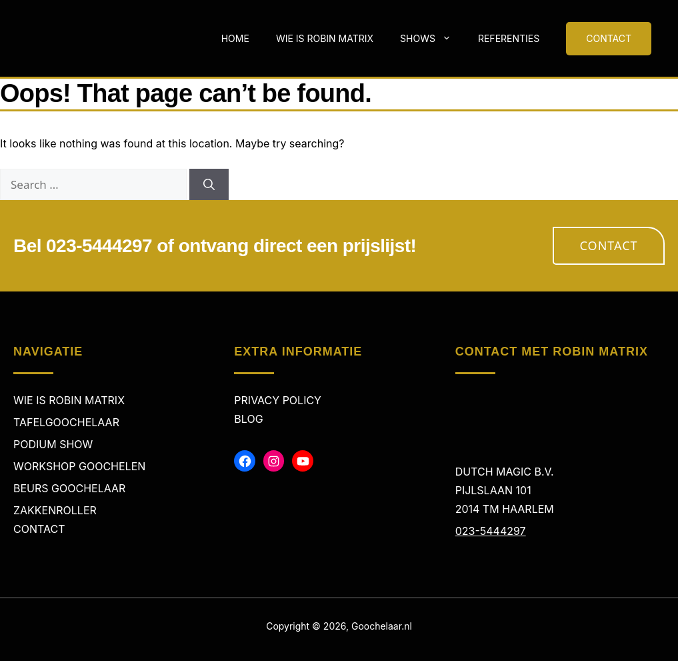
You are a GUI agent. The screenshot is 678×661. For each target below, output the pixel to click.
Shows (432, 39)
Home (235, 38)
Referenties (508, 38)
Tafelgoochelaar (66, 422)
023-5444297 (490, 531)
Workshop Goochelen (79, 466)
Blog (248, 419)
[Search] (209, 185)
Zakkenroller (55, 510)
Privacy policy (277, 400)
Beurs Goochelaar (69, 488)
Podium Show (53, 444)
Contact (609, 245)
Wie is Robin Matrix (324, 38)
